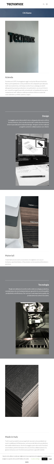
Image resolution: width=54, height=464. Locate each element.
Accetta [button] (44, 459)
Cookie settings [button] (35, 459)
